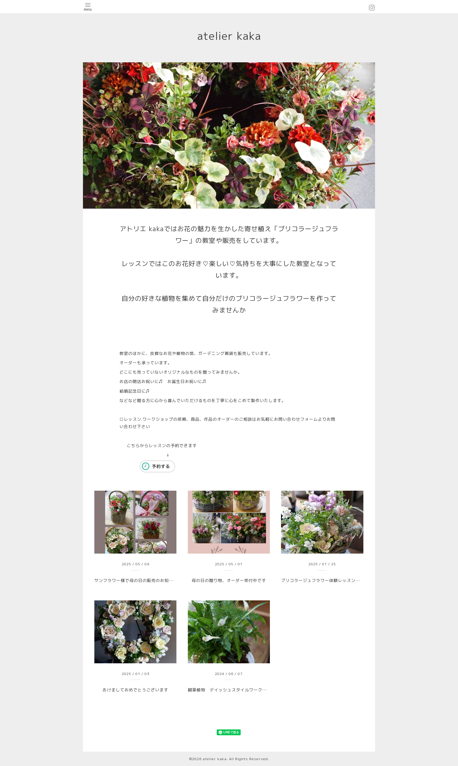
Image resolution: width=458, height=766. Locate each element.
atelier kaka (234, 35)
